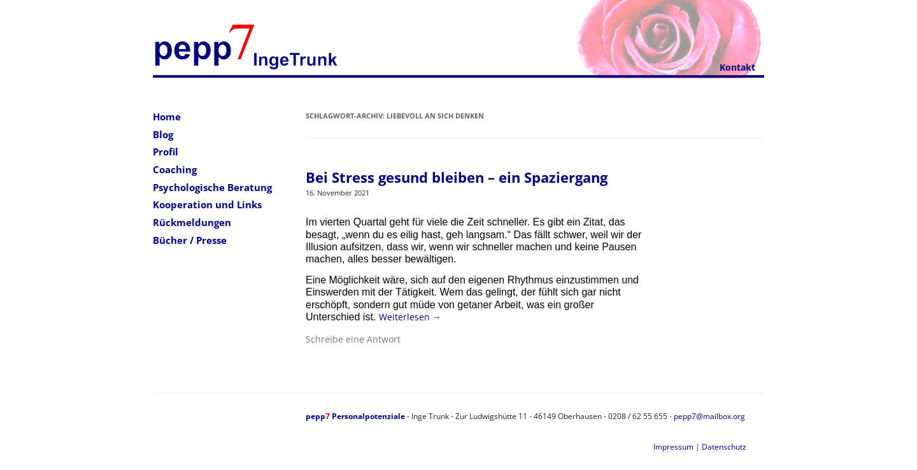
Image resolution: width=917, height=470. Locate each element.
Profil (165, 151)
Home (167, 116)
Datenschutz (724, 446)
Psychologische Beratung (212, 187)
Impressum (673, 446)
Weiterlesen (410, 317)
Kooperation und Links (207, 204)
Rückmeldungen (192, 222)
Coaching (175, 169)
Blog (163, 134)
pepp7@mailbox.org (709, 416)
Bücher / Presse (190, 240)
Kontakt (737, 67)
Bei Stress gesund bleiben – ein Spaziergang (457, 177)
